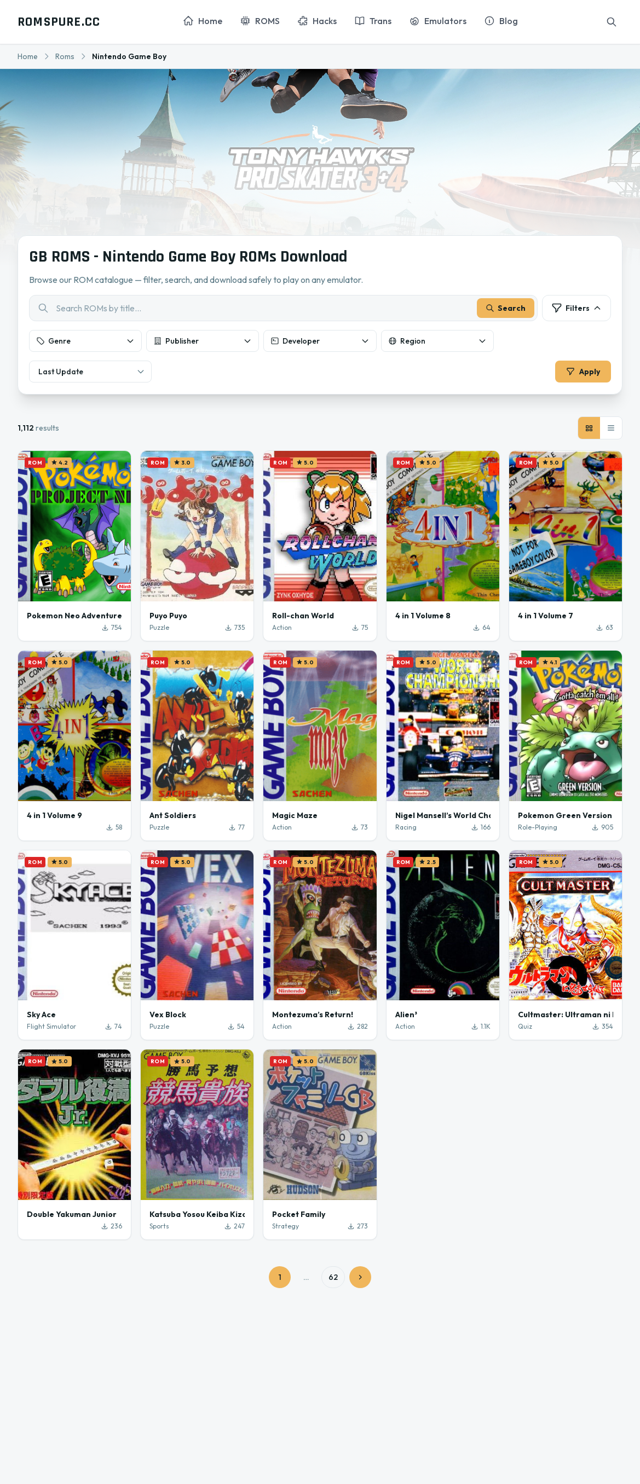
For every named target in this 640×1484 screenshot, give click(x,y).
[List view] (611, 432)
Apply (581, 374)
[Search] (611, 22)
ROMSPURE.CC (59, 22)
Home (28, 56)
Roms (64, 56)
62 (333, 1281)
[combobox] (283, 310)
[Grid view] (589, 432)
